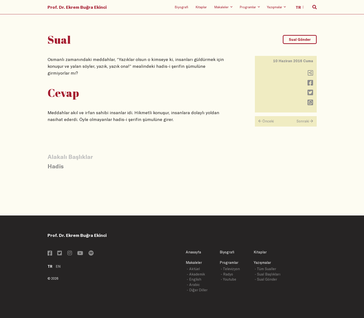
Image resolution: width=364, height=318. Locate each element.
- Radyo (227, 274)
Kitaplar (201, 7)
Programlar (229, 262)
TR (50, 266)
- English (194, 279)
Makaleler (194, 262)
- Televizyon (230, 269)
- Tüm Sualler (265, 269)
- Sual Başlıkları (267, 274)
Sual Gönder (300, 39)
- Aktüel (193, 269)
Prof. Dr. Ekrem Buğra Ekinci (77, 7)
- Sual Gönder (266, 279)
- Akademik (196, 274)
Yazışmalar (262, 262)
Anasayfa (193, 252)
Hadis (56, 166)
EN (58, 266)
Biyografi (181, 7)
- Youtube (228, 279)
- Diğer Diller (197, 290)
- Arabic (193, 285)
